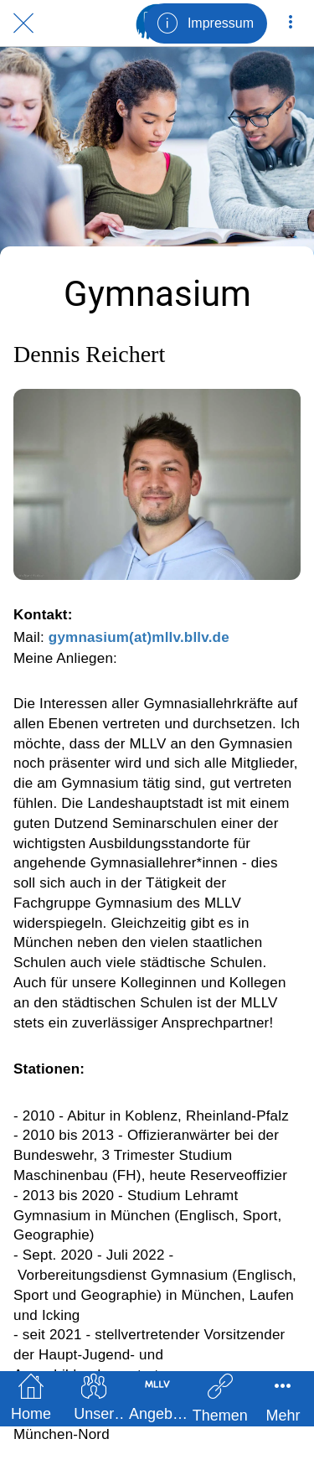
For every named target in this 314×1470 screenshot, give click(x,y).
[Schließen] (23, 23)
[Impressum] (205, 23)
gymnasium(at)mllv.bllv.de (139, 637)
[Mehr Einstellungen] (290, 23)
